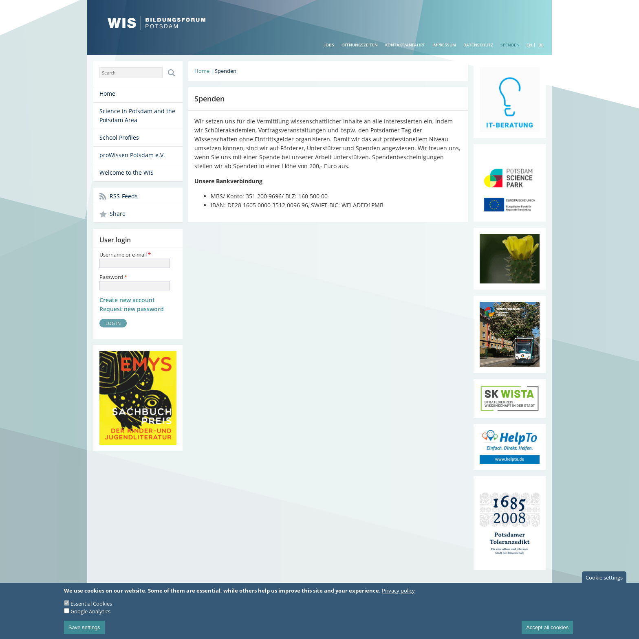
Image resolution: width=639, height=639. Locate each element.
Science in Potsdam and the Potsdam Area (137, 115)
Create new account (127, 300)
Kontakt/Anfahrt (405, 45)
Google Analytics (90, 615)
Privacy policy (398, 594)
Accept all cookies (547, 631)
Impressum (444, 45)
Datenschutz (478, 45)
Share (118, 213)
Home (107, 93)
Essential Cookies (91, 607)
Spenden (510, 45)
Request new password (131, 309)
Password (113, 277)
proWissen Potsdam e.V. (132, 155)
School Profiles (119, 137)
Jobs (329, 45)
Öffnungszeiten (360, 45)
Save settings (84, 631)
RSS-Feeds (124, 196)
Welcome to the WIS (126, 172)
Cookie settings (604, 581)
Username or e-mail (125, 254)
